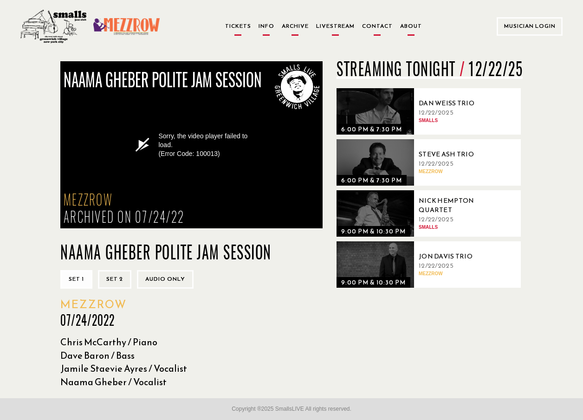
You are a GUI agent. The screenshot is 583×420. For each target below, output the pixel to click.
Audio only (165, 279)
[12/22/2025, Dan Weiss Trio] (415, 111)
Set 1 (76, 279)
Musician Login (530, 26)
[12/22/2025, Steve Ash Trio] (415, 162)
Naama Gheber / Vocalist (113, 382)
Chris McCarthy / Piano (108, 342)
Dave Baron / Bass (97, 355)
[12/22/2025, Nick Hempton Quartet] (415, 213)
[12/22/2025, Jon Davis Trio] (415, 264)
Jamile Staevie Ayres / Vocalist (123, 368)
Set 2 (114, 279)
